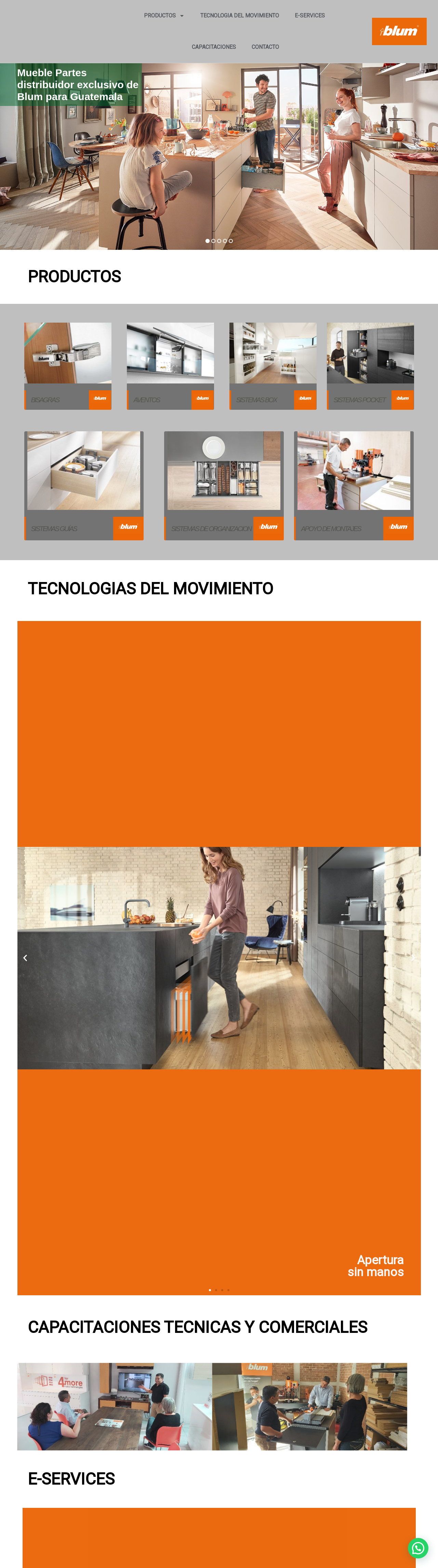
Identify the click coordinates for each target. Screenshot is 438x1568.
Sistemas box (256, 400)
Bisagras (45, 400)
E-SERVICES (310, 15)
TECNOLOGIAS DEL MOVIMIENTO (150, 588)
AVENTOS (147, 400)
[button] (418, 1548)
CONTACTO (265, 47)
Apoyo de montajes (331, 528)
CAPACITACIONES (214, 47)
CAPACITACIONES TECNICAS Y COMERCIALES (197, 1327)
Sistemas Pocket (359, 400)
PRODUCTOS (164, 16)
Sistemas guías (54, 528)
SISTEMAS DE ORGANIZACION (211, 528)
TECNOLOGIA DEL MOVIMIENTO (239, 15)
